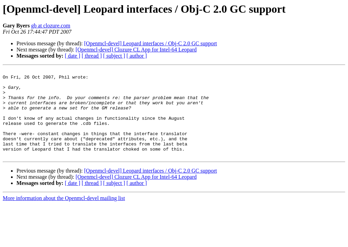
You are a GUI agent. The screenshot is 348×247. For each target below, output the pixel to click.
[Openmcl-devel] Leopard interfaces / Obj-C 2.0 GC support (150, 43)
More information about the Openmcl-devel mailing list (64, 216)
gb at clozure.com (50, 25)
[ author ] (137, 56)
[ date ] (72, 56)
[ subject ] (114, 56)
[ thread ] (92, 56)
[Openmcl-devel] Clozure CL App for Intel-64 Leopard (135, 49)
